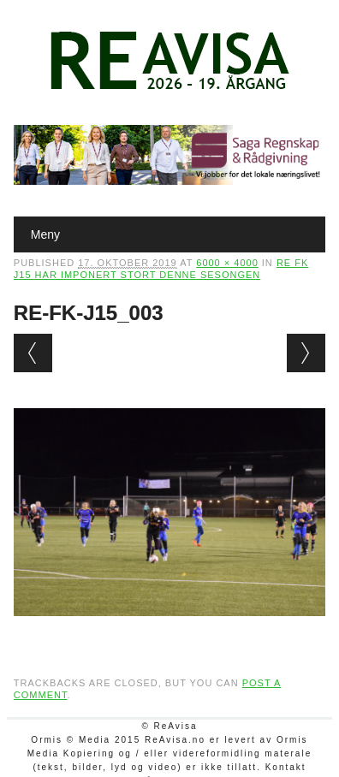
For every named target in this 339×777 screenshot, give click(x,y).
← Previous (33, 353)
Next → (306, 353)
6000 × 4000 (227, 263)
